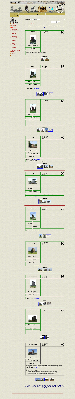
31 (28, 26)
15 (43, 25)
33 (31, 26)
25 (59, 25)
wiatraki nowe (13, 54)
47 (54, 26)
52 (62, 26)
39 (41, 26)
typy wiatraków (14, 25)
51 (60, 26)
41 (44, 26)
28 (64, 25)
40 (43, 26)
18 (48, 25)
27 (62, 25)
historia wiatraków (14, 23)
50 (59, 26)
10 (35, 25)
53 (63, 26)
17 (46, 25)
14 (41, 25)
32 (30, 26)
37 (38, 26)
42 (46, 26)
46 (52, 26)
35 (35, 26)
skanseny (13, 53)
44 (49, 26)
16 (45, 25)
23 (56, 25)
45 (51, 26)
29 (25, 26)
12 (38, 25)
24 (57, 25)
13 (40, 25)
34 (33, 26)
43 (47, 26)
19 (49, 25)
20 (51, 25)
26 (61, 25)
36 (36, 26)
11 (37, 25)
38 (39, 26)
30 (27, 26)
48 (55, 26)
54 (44, 27)
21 (53, 25)
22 (54, 25)
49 (57, 26)
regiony (12, 51)
